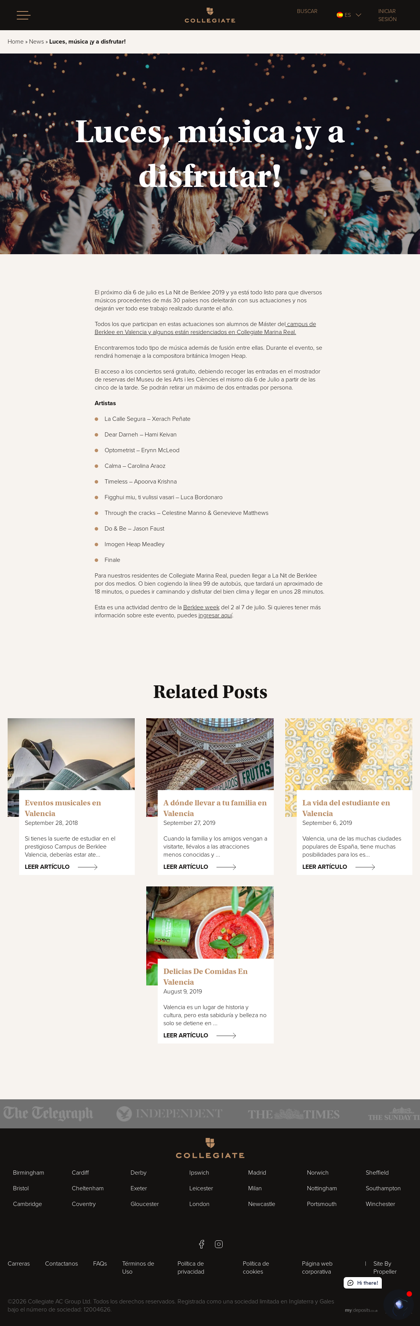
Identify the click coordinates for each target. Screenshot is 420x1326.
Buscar (307, 11)
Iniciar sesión (387, 15)
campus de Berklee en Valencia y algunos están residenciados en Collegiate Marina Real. (205, 328)
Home (16, 41)
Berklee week (201, 607)
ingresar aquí (215, 615)
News (36, 41)
